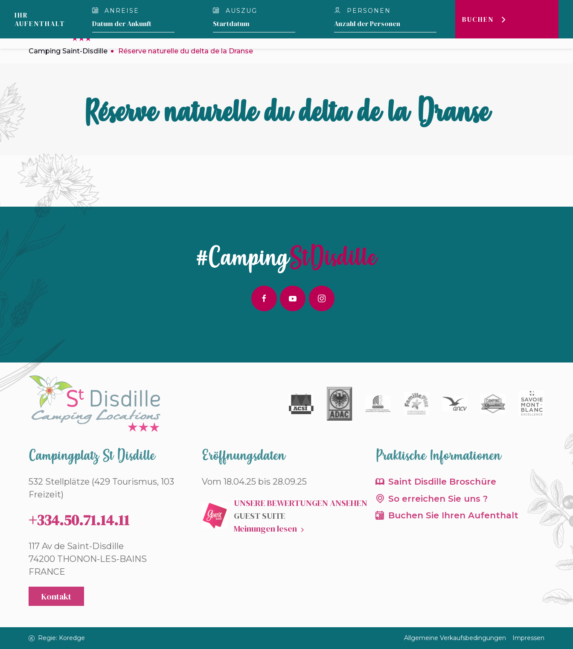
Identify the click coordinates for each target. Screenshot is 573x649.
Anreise (116, 11)
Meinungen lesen (265, 529)
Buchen (478, 19)
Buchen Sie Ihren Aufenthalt (453, 515)
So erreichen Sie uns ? (438, 499)
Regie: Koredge (57, 638)
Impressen (528, 638)
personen (362, 11)
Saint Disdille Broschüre (442, 482)
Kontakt (56, 596)
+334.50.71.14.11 (79, 520)
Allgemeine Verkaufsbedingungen (455, 638)
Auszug (235, 11)
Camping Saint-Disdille (68, 51)
